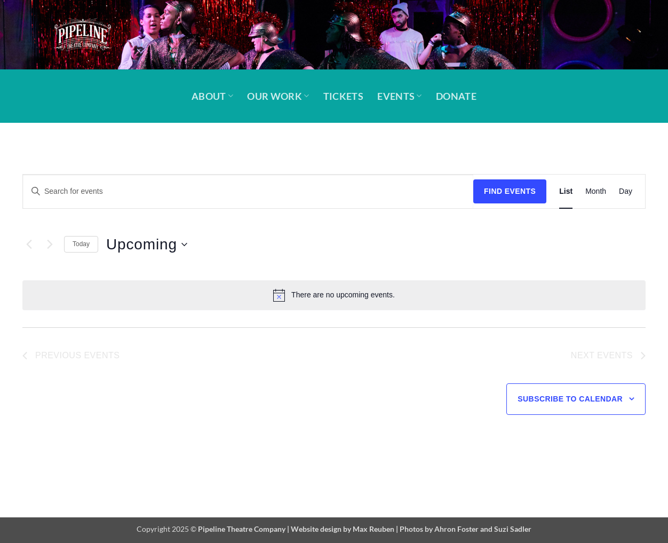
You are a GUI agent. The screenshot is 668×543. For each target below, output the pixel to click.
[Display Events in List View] (565, 191)
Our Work (278, 96)
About (212, 96)
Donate (456, 96)
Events (399, 96)
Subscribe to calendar (570, 399)
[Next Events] (49, 244)
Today (81, 244)
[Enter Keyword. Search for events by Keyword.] (248, 191)
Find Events (510, 191)
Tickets (343, 96)
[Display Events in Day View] (625, 191)
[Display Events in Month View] (595, 191)
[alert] (334, 295)
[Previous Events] (28, 244)
